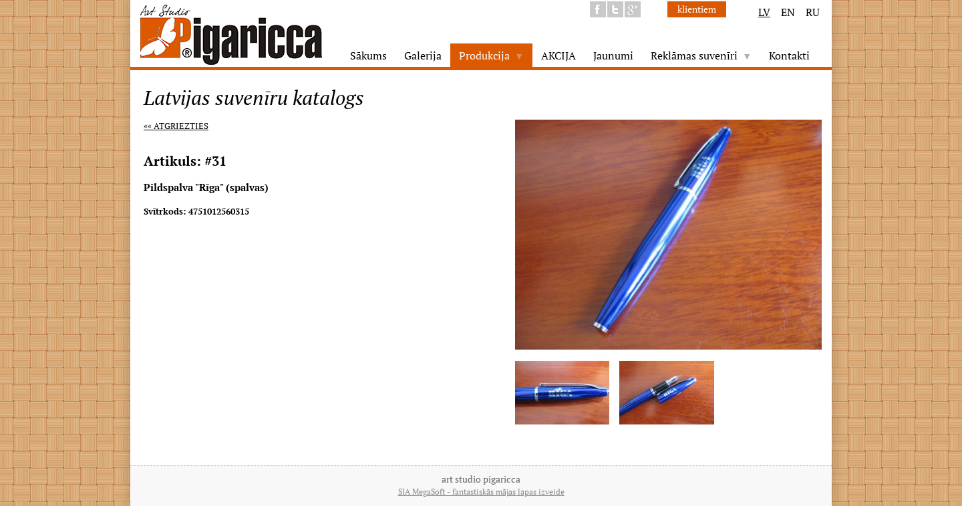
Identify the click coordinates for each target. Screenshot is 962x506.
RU (813, 12)
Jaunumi (613, 55)
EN (788, 12)
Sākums (368, 55)
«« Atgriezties (176, 126)
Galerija (423, 55)
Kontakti (789, 55)
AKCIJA (558, 55)
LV (764, 12)
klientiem (696, 9)
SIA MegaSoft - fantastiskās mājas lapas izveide (481, 492)
